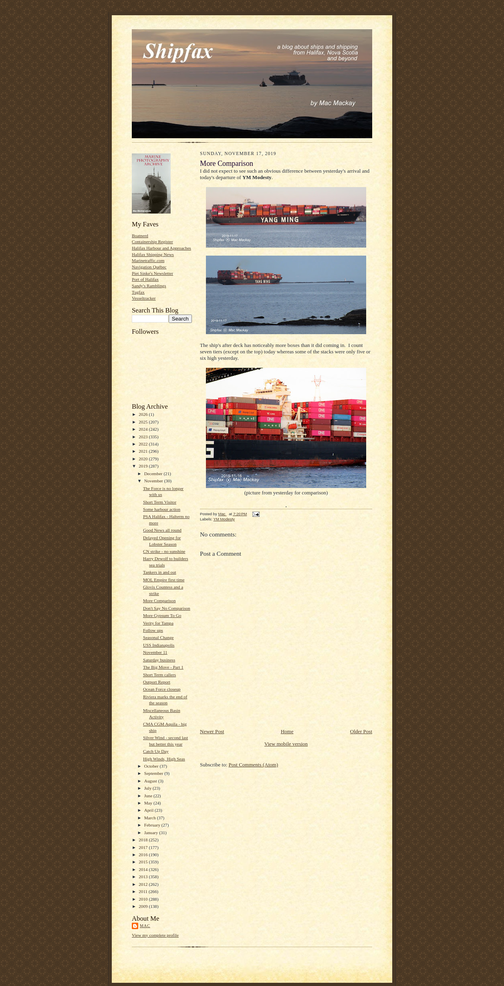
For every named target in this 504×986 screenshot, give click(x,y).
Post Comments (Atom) (253, 765)
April (149, 810)
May (148, 802)
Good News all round (162, 530)
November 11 (155, 652)
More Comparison (159, 600)
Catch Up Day (156, 751)
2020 (144, 458)
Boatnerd (140, 235)
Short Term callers (159, 674)
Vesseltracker (144, 298)
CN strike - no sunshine (164, 551)
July (148, 788)
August (151, 780)
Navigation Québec (149, 266)
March (150, 817)
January (151, 832)
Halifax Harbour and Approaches (161, 248)
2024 (144, 429)
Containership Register (152, 241)
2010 (144, 899)
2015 (144, 861)
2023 (144, 436)
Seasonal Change (158, 637)
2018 (144, 839)
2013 (144, 876)
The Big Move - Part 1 (163, 667)
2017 (144, 847)
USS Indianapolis (159, 645)
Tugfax (138, 292)
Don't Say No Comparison (166, 608)
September (154, 773)
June (148, 795)
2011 (144, 891)
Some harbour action (161, 509)
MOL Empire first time (164, 579)
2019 (144, 466)
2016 (144, 854)
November (154, 480)
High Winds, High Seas (164, 758)
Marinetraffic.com (148, 260)
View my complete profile (155, 935)
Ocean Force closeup (162, 689)
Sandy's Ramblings (149, 285)
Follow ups (153, 630)
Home (287, 731)
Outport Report (156, 682)
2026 (144, 414)
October (152, 766)
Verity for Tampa (158, 623)
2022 (144, 444)
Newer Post (212, 731)
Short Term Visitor (159, 502)
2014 (144, 869)
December (154, 473)
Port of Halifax (145, 279)
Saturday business (159, 659)
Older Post (361, 731)
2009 (144, 906)
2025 (144, 421)
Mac (145, 925)
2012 (144, 884)
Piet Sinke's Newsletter (152, 273)
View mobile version (286, 744)
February (152, 825)
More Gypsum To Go (162, 615)
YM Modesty (223, 519)
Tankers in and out (159, 572)
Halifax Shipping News (153, 254)
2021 (144, 451)
